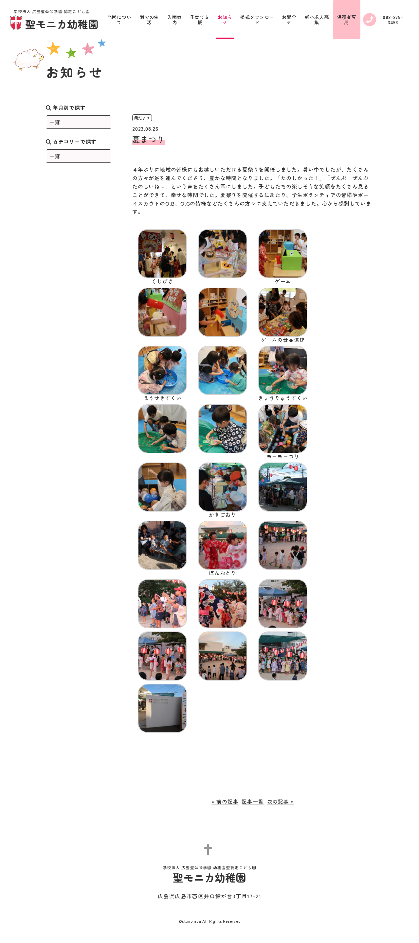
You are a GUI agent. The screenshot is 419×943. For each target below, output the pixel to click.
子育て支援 (200, 19)
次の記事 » (280, 801)
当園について (119, 19)
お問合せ (289, 19)
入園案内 (174, 19)
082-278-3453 (383, 19)
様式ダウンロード (257, 19)
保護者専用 (346, 19)
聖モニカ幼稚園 (54, 20)
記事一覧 (253, 801)
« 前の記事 (225, 801)
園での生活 (149, 19)
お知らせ (225, 19)
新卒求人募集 (317, 19)
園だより (142, 118)
